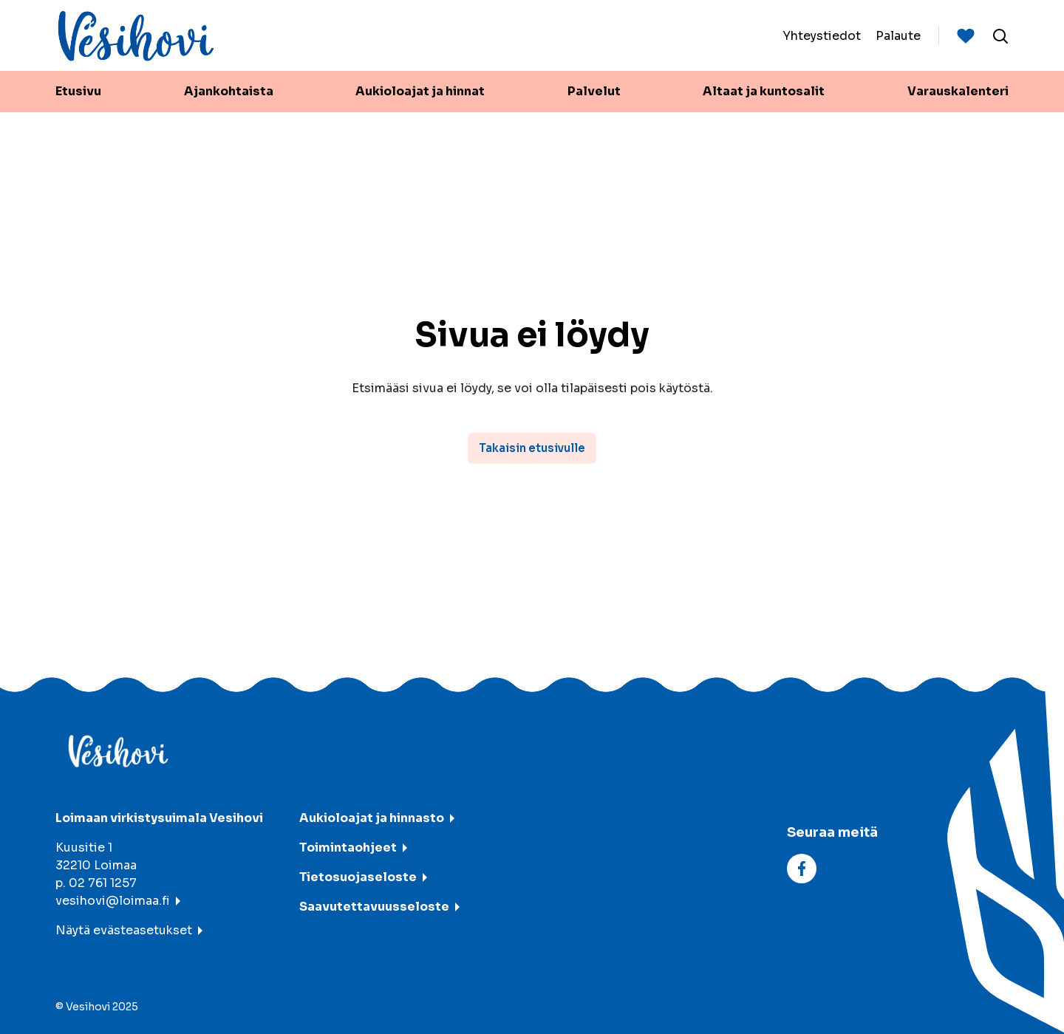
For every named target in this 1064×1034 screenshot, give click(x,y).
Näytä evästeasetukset (123, 930)
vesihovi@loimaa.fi (112, 900)
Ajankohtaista (228, 91)
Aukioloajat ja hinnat (420, 91)
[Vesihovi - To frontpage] (135, 36)
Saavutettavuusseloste (374, 906)
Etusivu (78, 91)
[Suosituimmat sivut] (966, 35)
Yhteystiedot (821, 35)
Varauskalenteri (958, 91)
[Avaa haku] (1000, 35)
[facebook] (801, 867)
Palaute (898, 35)
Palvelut (594, 91)
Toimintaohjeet (348, 847)
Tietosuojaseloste (358, 877)
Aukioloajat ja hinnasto (371, 818)
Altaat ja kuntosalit (764, 91)
